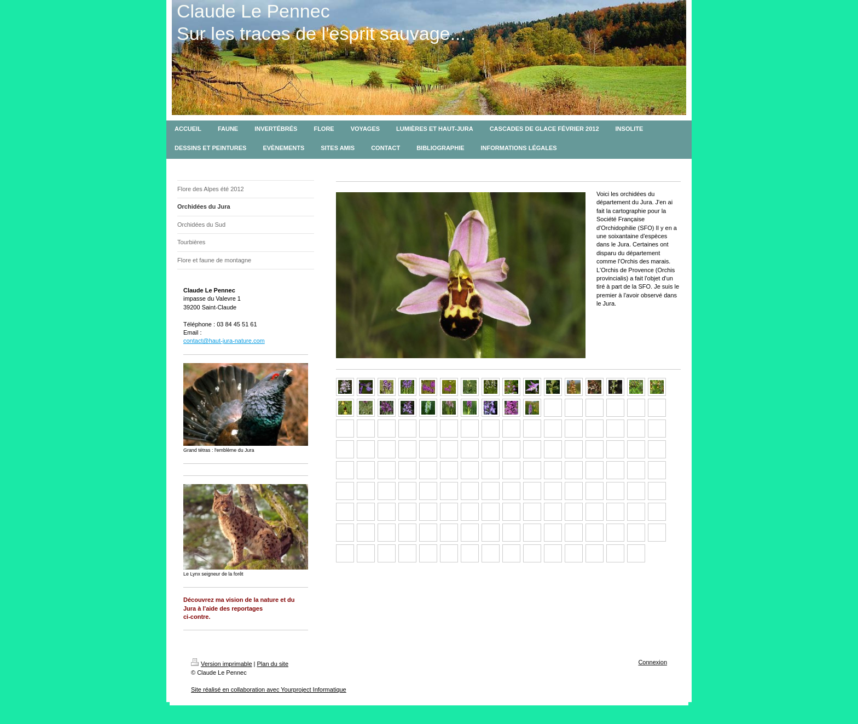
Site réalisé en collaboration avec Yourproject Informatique (268, 689)
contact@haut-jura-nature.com (224, 340)
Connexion (652, 662)
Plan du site (272, 663)
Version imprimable (221, 663)
